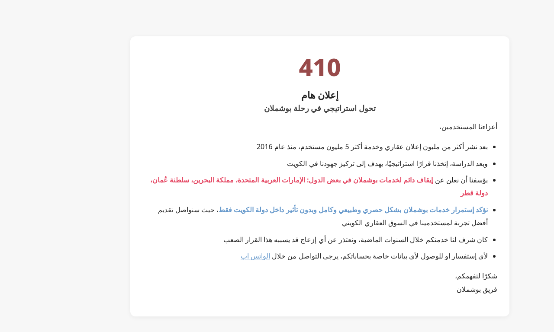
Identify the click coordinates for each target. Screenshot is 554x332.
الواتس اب (212, 256)
